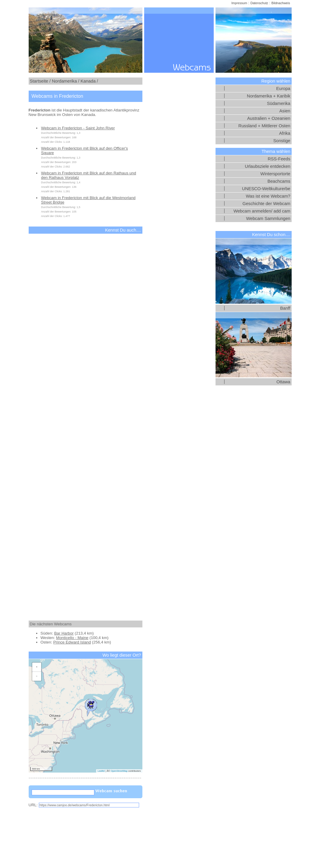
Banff (285, 308)
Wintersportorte (275, 173)
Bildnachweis (280, 3)
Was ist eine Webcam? (268, 196)
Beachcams (278, 181)
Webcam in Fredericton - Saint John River (78, 128)
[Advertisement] (85, 422)
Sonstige (281, 140)
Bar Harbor (63, 633)
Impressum (239, 3)
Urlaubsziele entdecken (267, 166)
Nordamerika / (65, 81)
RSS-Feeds (279, 158)
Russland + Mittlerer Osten (264, 125)
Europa (283, 88)
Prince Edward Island (72, 642)
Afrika (284, 133)
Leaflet (101, 771)
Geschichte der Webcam (266, 203)
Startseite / (40, 81)
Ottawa (283, 381)
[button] (90, 706)
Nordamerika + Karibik (268, 96)
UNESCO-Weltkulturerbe (266, 188)
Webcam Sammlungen (268, 218)
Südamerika (278, 103)
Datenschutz (259, 3)
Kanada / (89, 81)
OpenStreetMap (119, 771)
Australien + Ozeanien (268, 118)
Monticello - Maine (72, 637)
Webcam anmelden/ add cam (261, 211)
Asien (284, 110)
